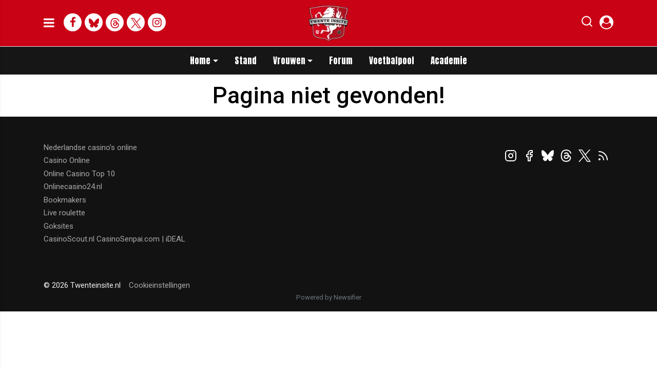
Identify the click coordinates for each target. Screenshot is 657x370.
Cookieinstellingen (159, 285)
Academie (449, 60)
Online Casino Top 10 (79, 173)
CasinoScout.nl (69, 239)
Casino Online (67, 160)
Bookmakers (65, 200)
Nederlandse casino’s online (90, 147)
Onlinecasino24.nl (73, 186)
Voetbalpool (391, 60)
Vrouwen (289, 60)
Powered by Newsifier (328, 297)
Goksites (58, 226)
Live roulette (64, 212)
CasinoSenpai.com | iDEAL (140, 239)
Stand (246, 60)
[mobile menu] (49, 23)
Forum (341, 60)
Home (200, 60)
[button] (587, 23)
